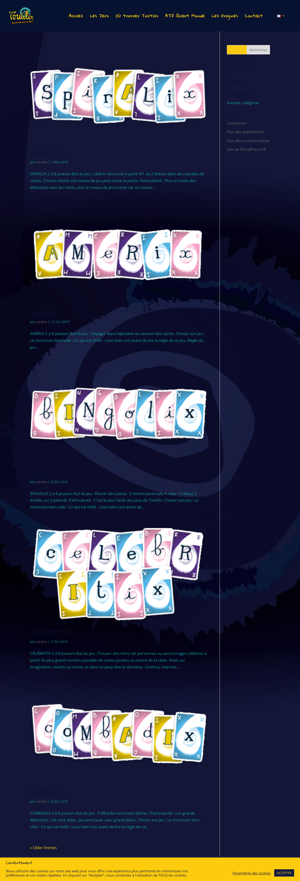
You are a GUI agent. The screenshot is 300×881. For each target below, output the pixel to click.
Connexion (237, 123)
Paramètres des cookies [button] (251, 873)
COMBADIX (46, 792)
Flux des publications (246, 131)
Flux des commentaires (248, 140)
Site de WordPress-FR (246, 149)
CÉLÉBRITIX (50, 633)
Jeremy (41, 162)
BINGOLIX (46, 473)
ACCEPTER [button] (284, 873)
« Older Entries (43, 847)
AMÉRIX (43, 313)
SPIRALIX (45, 153)
